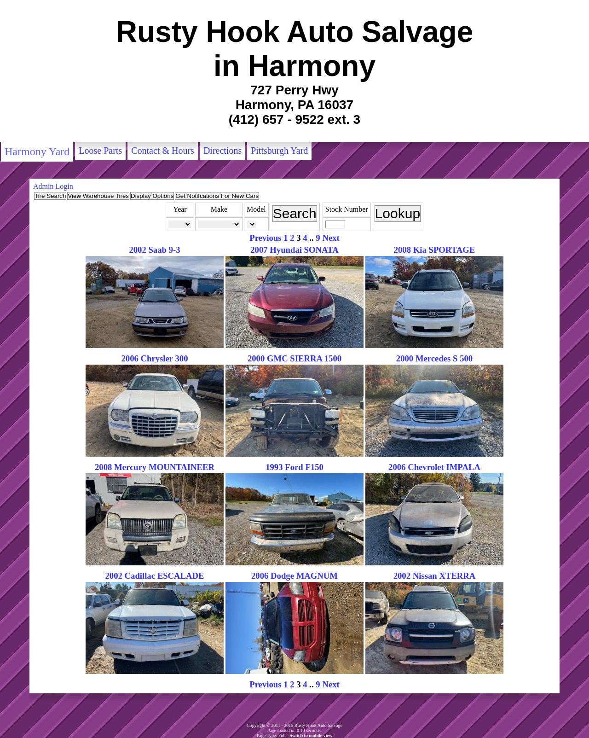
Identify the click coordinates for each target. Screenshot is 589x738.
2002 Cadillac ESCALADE (154, 576)
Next (330, 238)
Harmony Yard (37, 151)
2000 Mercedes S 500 (434, 358)
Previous (265, 238)
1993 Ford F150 (294, 467)
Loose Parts (100, 150)
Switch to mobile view (310, 735)
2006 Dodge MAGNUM (294, 576)
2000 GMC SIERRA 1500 (294, 358)
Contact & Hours (162, 150)
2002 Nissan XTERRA (434, 576)
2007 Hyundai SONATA (294, 250)
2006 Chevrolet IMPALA (434, 467)
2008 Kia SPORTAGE (434, 250)
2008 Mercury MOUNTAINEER (154, 467)
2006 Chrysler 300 (154, 358)
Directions (222, 150)
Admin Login (53, 186)
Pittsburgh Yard (279, 150)
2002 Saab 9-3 (154, 250)
